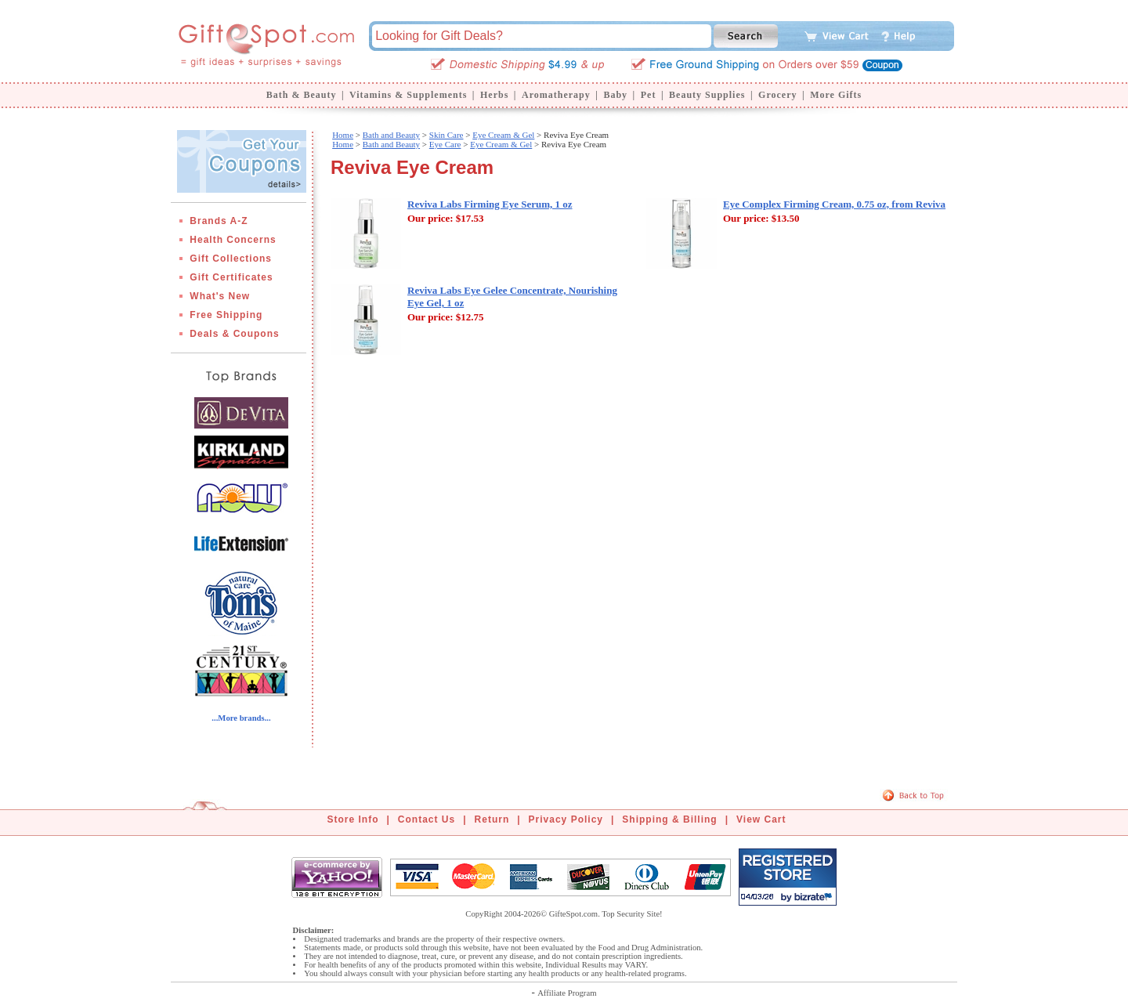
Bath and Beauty (391, 134)
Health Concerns (233, 239)
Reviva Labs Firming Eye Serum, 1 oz (490, 204)
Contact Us (426, 819)
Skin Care (446, 134)
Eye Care (445, 144)
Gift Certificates (231, 277)
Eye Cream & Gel (503, 134)
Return (492, 819)
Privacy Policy (566, 819)
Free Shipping (226, 314)
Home (342, 134)
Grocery (777, 94)
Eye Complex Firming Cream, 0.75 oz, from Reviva (834, 204)
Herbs (494, 94)
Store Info (353, 819)
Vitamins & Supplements (408, 94)
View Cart (761, 819)
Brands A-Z (219, 220)
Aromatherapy (556, 94)
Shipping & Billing (669, 819)
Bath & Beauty (301, 94)
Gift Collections (231, 258)
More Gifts (836, 94)
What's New (220, 296)
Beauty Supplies (707, 94)
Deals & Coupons (234, 333)
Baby (615, 94)
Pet (648, 94)
